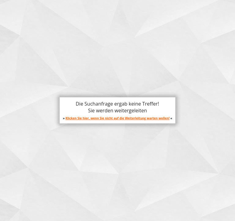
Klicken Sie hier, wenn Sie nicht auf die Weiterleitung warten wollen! (117, 118)
